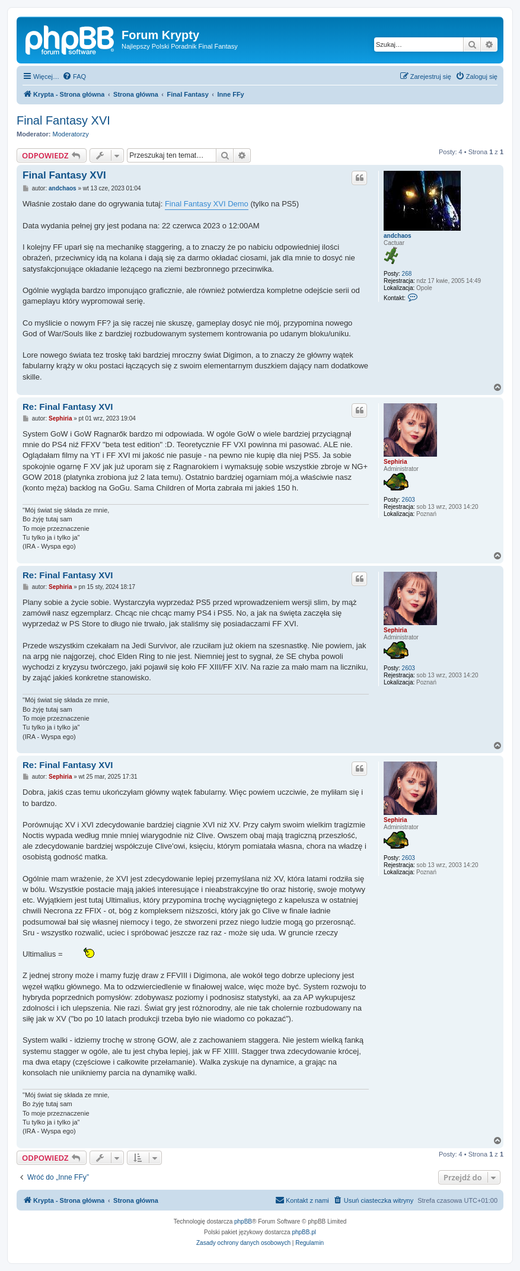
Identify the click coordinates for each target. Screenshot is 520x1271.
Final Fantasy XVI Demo (206, 203)
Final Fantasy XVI (63, 120)
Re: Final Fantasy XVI (68, 407)
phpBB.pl (304, 1232)
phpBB (243, 1221)
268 (407, 273)
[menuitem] (74, 76)
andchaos (397, 235)
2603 (408, 499)
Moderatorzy (71, 134)
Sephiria (395, 461)
